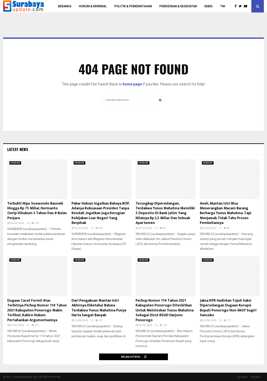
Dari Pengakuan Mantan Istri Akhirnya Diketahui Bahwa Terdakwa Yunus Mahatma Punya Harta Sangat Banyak (99, 307)
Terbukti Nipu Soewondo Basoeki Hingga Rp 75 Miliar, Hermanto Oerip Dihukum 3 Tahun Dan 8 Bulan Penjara (37, 210)
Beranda (242, 377)
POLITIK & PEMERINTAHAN (133, 6)
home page (132, 84)
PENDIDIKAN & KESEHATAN (178, 6)
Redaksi (256, 377)
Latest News (17, 149)
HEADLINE (15, 163)
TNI (222, 6)
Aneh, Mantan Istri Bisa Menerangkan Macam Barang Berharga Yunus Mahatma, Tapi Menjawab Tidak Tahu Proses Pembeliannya (225, 213)
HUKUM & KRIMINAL (93, 6)
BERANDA (64, 6)
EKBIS (208, 6)
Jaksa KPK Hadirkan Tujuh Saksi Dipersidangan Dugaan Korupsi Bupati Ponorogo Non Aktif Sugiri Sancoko (228, 307)
